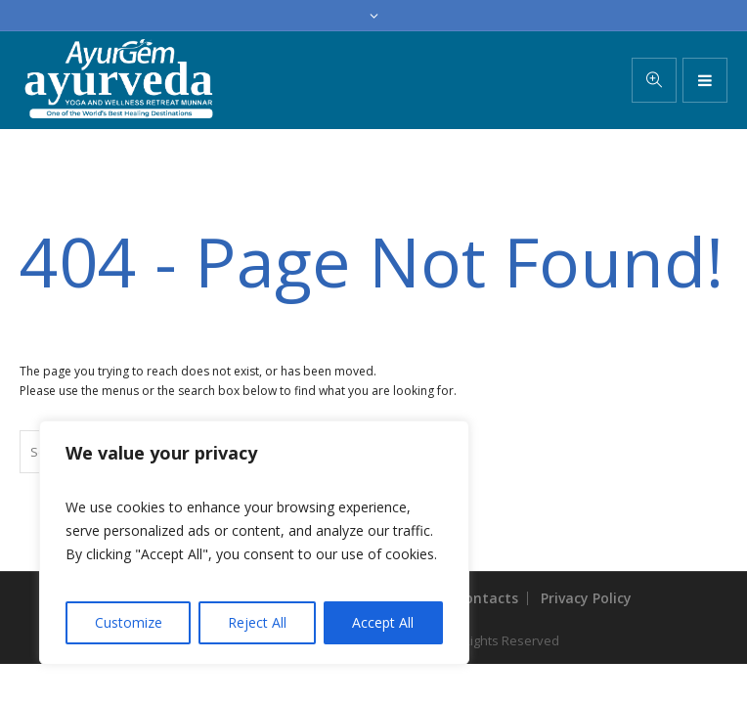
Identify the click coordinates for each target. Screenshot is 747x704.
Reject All (257, 622)
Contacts (487, 598)
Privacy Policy (586, 598)
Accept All (383, 622)
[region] (254, 542)
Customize (128, 622)
